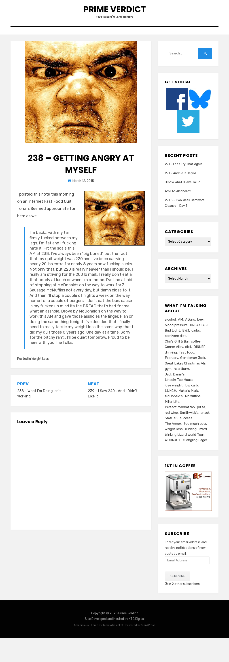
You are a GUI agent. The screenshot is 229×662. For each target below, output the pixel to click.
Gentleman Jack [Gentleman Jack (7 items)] (192, 373)
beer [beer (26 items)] (200, 331)
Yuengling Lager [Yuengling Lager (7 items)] (195, 464)
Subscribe (177, 600)
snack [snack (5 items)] (205, 433)
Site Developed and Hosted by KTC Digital (114, 643)
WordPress (148, 649)
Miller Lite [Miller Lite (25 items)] (172, 421)
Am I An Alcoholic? (178, 202)
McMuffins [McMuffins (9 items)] (193, 415)
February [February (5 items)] (171, 373)
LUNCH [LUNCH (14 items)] (170, 409)
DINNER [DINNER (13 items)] (199, 361)
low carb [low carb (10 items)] (191, 403)
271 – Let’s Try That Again (183, 175)
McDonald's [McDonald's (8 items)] (174, 415)
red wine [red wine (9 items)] (171, 433)
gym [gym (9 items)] (168, 385)
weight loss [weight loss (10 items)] (174, 452)
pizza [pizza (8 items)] (201, 427)
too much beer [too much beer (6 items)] (195, 446)
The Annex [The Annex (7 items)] (173, 446)
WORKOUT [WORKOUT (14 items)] (172, 464)
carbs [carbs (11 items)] (195, 343)
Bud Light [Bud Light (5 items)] (172, 343)
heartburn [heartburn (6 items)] (181, 385)
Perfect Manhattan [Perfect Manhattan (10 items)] (180, 427)
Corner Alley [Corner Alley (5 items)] (174, 361)
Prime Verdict (114, 13)
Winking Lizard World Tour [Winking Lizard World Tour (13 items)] (184, 458)
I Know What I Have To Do (182, 193)
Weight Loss (40, 370)
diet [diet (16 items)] (188, 361)
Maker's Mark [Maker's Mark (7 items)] (188, 409)
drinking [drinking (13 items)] (171, 367)
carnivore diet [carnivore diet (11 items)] (175, 349)
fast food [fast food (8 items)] (186, 367)
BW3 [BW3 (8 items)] (185, 343)
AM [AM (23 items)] (180, 331)
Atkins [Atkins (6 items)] (190, 331)
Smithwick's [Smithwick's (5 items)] (189, 433)
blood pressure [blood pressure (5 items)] (176, 337)
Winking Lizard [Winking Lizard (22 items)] (196, 452)
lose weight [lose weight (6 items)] (174, 403)
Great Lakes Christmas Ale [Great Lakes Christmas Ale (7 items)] (185, 379)
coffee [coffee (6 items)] (196, 355)
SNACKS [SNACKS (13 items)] (171, 440)
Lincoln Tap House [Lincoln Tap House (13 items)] (179, 397)
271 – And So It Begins (180, 184)
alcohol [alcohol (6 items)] (170, 331)
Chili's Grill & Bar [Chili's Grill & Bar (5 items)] (177, 355)
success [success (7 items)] (186, 440)
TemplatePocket (113, 649)
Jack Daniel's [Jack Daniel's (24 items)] (175, 391)
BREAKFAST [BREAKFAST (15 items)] (199, 337)
